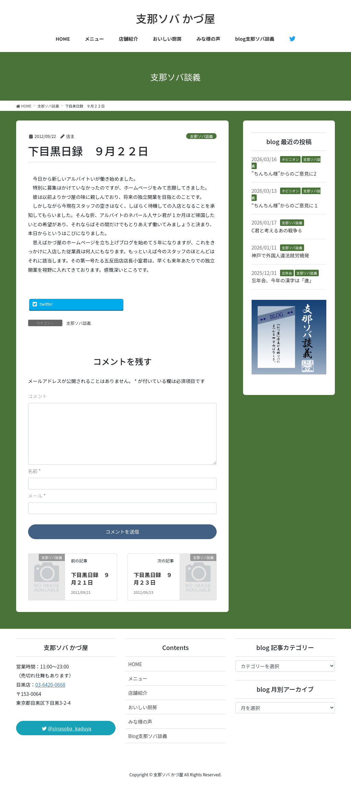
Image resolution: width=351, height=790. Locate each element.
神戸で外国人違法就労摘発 (280, 255)
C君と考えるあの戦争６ (277, 230)
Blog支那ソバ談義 (147, 735)
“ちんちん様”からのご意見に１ (285, 205)
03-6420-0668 (50, 684)
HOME (135, 664)
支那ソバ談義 (201, 136)
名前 (34, 471)
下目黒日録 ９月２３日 (153, 578)
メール (37, 495)
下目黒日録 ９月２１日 (90, 578)
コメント (37, 396)
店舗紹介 (137, 692)
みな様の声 (140, 721)
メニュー (137, 678)
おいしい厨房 (142, 707)
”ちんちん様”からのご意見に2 (284, 173)
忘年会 (287, 273)
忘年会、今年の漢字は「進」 (283, 280)
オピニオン (290, 159)
